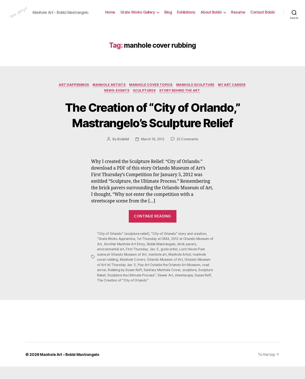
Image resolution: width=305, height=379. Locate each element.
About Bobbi (240, 15)
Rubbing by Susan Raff (125, 283)
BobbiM (122, 153)
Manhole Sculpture (196, 98)
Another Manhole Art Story (129, 257)
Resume (268, 15)
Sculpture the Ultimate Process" (148, 288)
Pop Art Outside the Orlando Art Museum (170, 278)
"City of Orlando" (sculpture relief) (123, 247)
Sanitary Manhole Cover (162, 283)
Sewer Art (182, 288)
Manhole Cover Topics (151, 98)
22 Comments (188, 153)
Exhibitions (216, 15)
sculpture (190, 283)
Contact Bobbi (262, 22)
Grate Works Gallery (167, 15)
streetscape (201, 288)
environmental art (111, 262)
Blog (197, 15)
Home (139, 15)
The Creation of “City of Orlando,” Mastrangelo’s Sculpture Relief (152, 128)
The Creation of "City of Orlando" (141, 293)
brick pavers (192, 257)
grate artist (169, 262)
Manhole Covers (133, 272)
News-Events (116, 104)
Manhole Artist (181, 267)
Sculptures (144, 104)
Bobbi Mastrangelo (166, 257)
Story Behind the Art (180, 104)
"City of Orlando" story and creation (180, 247)
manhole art (158, 267)
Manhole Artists (108, 98)
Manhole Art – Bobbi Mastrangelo (70, 367)
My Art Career (234, 98)
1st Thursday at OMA (154, 252)
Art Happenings (72, 98)
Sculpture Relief (109, 288)
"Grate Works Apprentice (116, 252)
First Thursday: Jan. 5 (142, 262)
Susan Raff (105, 293)
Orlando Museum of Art (166, 272)
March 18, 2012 (153, 153)
